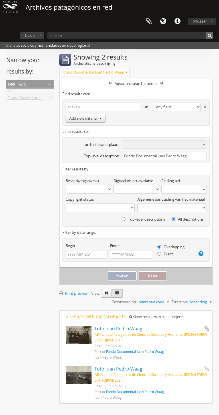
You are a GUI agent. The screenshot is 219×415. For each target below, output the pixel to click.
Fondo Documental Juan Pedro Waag (38, 98)
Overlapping (170, 246)
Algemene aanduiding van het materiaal (171, 199)
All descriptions (188, 219)
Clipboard (149, 21)
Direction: (180, 301)
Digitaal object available (133, 180)
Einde (114, 245)
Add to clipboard (207, 328)
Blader (30, 35)
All (9, 92)
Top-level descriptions (143, 219)
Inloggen (200, 21)
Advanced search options (136, 83)
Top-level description (101, 155)
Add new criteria (85, 118)
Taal (163, 21)
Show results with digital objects (156, 316)
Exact (165, 254)
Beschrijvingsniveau (82, 180)
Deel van (17, 84)
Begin (70, 245)
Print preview (73, 293)
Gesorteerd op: (124, 301)
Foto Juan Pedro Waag (118, 329)
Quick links (177, 21)
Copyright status (80, 199)
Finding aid (170, 180)
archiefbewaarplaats (102, 144)
